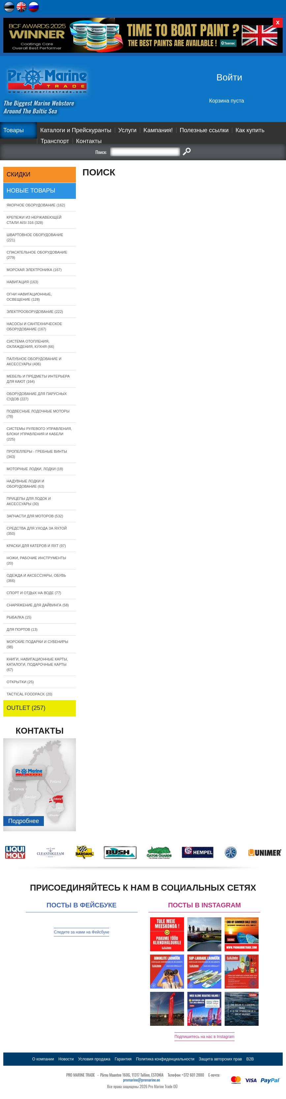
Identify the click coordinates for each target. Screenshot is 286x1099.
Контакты (89, 141)
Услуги (127, 130)
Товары (13, 130)
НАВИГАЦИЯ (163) (22, 282)
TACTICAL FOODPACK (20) (29, 694)
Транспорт (55, 141)
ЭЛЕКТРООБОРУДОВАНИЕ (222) (35, 312)
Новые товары (31, 190)
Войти (229, 77)
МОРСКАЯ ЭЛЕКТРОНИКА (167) (34, 270)
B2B (250, 1059)
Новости (66, 1059)
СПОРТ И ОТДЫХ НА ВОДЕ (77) (34, 593)
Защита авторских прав (220, 1059)
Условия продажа (94, 1059)
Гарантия (123, 1059)
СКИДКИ (18, 174)
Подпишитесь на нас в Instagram (205, 1036)
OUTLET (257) (26, 708)
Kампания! (158, 130)
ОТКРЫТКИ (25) (20, 682)
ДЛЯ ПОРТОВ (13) (22, 629)
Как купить (250, 130)
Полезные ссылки (204, 130)
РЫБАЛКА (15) (19, 617)
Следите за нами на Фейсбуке (81, 932)
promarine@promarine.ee (141, 1080)
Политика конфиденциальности (165, 1059)
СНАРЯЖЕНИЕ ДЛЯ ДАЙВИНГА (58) (38, 605)
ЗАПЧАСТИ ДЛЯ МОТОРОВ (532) (35, 516)
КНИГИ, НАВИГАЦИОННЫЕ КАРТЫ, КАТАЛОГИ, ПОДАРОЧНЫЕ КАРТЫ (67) (37, 664)
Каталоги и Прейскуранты (75, 130)
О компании (43, 1059)
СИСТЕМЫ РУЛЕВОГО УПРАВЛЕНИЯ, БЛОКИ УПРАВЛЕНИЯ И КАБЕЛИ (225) (39, 434)
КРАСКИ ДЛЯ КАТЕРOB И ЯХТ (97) (36, 546)
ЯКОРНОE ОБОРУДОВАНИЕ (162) (36, 205)
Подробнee (23, 821)
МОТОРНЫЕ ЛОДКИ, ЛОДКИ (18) (35, 469)
